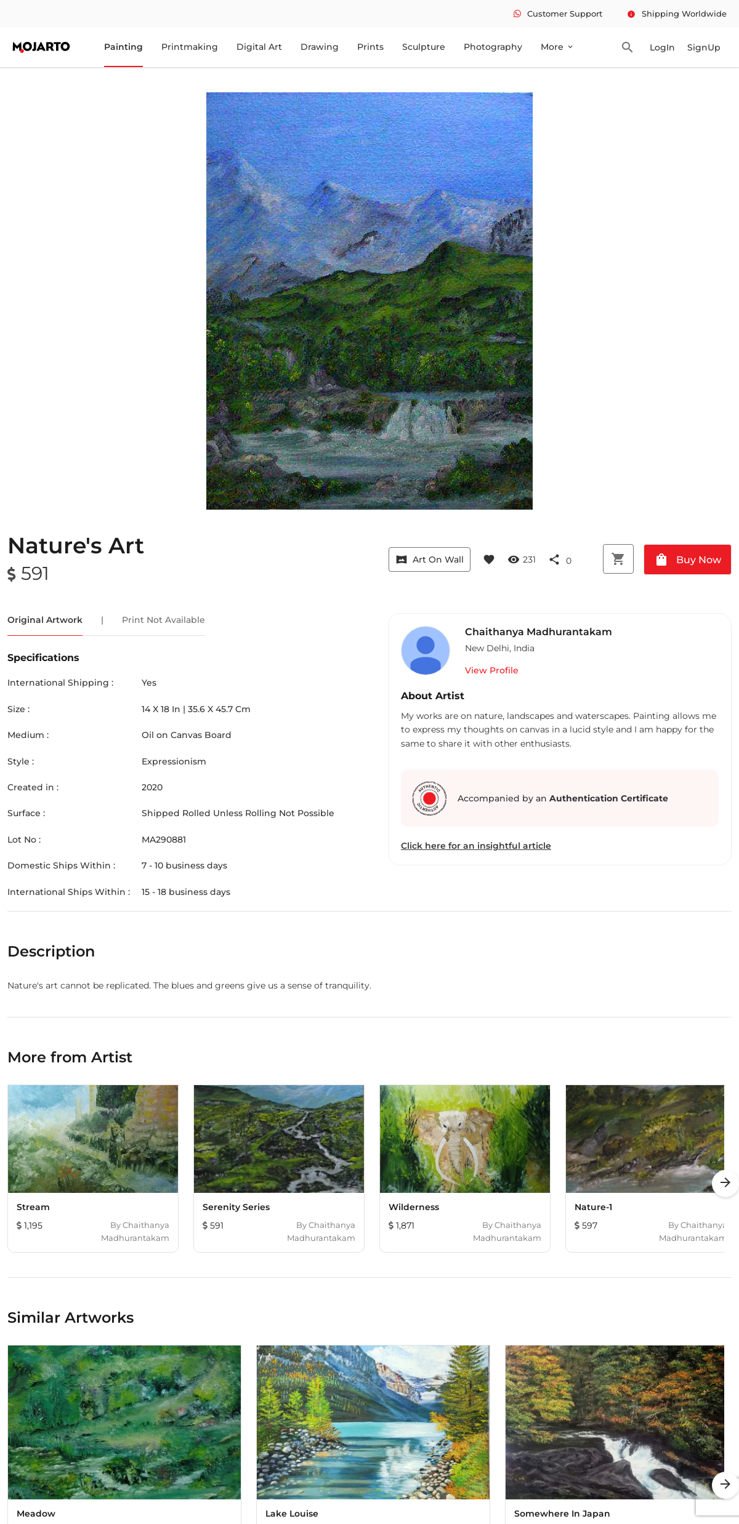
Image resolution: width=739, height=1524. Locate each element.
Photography (493, 46)
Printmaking (189, 46)
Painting (123, 46)
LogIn (662, 47)
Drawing (320, 46)
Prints (370, 46)
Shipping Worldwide (677, 13)
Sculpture (423, 46)
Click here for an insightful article (476, 845)
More (558, 46)
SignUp (704, 47)
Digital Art (259, 46)
